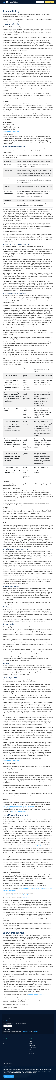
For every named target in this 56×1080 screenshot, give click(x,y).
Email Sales (6, 1021)
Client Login (49, 1)
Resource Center (27, 1031)
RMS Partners (32, 1045)
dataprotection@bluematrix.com (11, 131)
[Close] (9, 1076)
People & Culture (33, 1053)
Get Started (40, 1)
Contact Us (35, 1031)
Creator (31, 1041)
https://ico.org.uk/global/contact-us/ (12, 808)
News (30, 1051)
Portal (30, 1043)
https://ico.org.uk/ (27, 897)
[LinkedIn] (3, 1041)
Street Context (32, 1047)
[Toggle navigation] (4, 2)
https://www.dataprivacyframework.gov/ (30, 846)
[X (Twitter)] (3, 1043)
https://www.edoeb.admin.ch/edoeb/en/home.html (16, 895)
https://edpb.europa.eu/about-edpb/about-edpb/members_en (18, 806)
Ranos (30, 1049)
